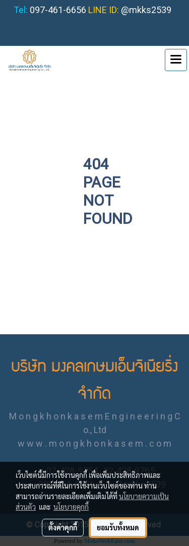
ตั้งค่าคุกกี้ (62, 527)
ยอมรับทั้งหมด (118, 527)
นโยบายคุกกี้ (71, 506)
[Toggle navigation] (176, 60)
